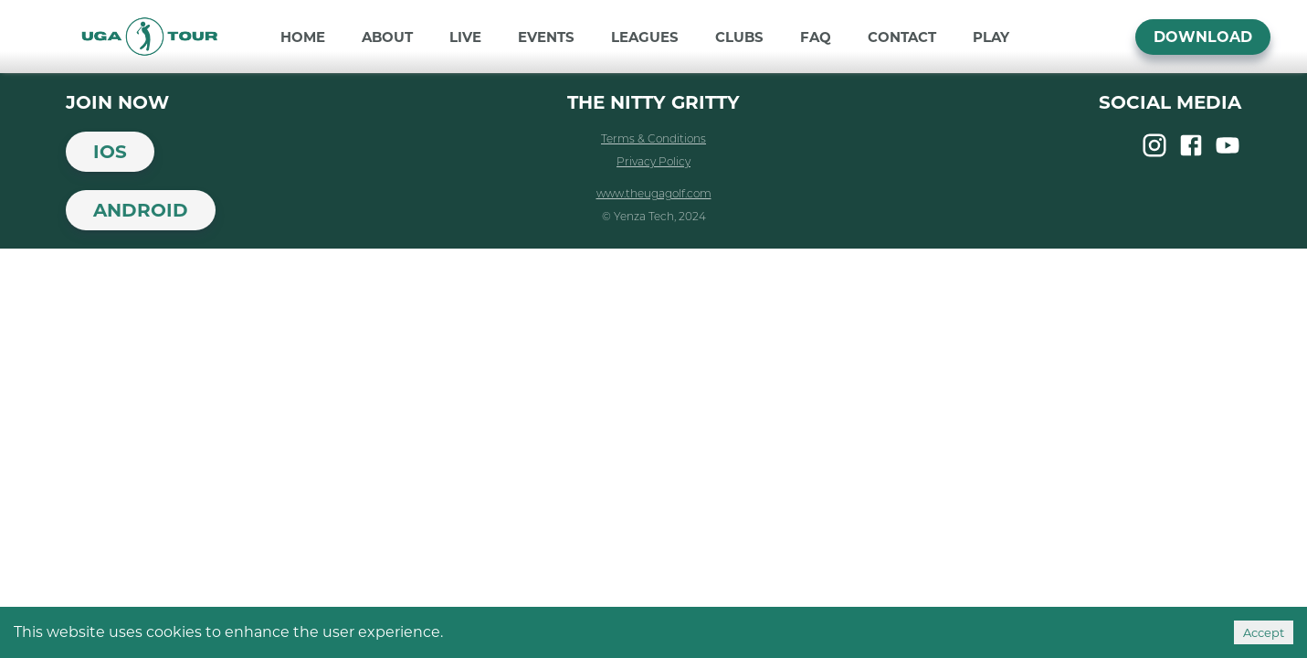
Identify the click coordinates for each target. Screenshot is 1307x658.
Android (140, 210)
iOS (110, 152)
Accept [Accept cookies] (1263, 632)
